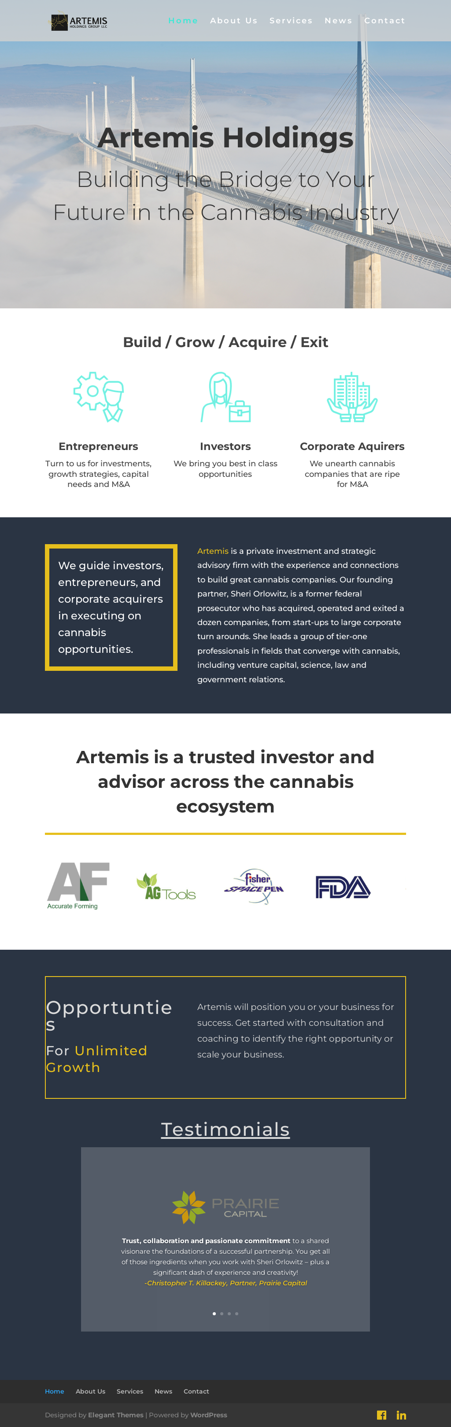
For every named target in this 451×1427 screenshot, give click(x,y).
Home (183, 22)
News (339, 22)
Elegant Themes (116, 1415)
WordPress (208, 1415)
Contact (385, 22)
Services (291, 22)
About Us (234, 22)
